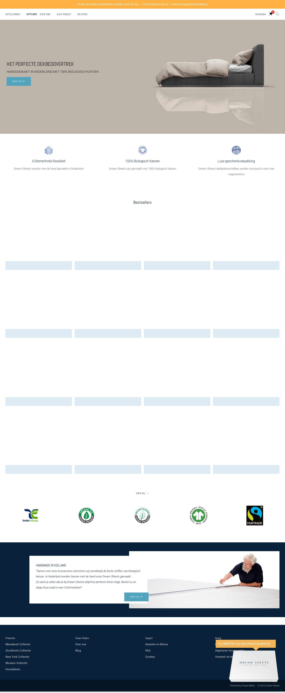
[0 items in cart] (271, 14)
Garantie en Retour (156, 645)
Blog (78, 652)
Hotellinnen (13, 14)
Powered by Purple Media (242, 687)
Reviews (83, 14)
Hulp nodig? (64, 14)
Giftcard (31, 14)
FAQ (147, 652)
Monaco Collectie (16, 664)
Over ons (45, 14)
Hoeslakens (13, 670)
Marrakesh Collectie (18, 645)
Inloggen (260, 14)
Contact (150, 658)
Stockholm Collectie (18, 652)
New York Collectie (17, 658)
